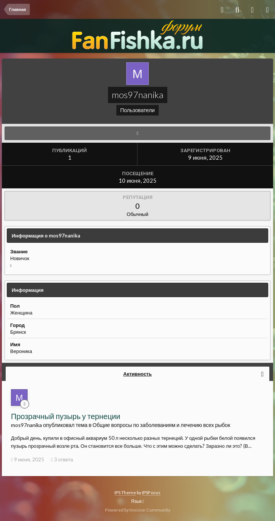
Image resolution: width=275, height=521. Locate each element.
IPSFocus (151, 492)
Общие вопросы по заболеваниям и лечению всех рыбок (161, 425)
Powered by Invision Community (137, 510)
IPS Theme (125, 492)
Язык (137, 501)
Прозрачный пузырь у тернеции (65, 416)
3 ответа (62, 459)
